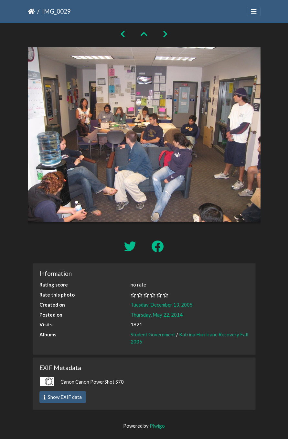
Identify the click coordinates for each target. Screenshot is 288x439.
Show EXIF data (63, 397)
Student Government (153, 334)
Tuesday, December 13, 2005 (162, 305)
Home (31, 11)
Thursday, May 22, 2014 (157, 315)
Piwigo (157, 426)
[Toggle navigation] (254, 11)
